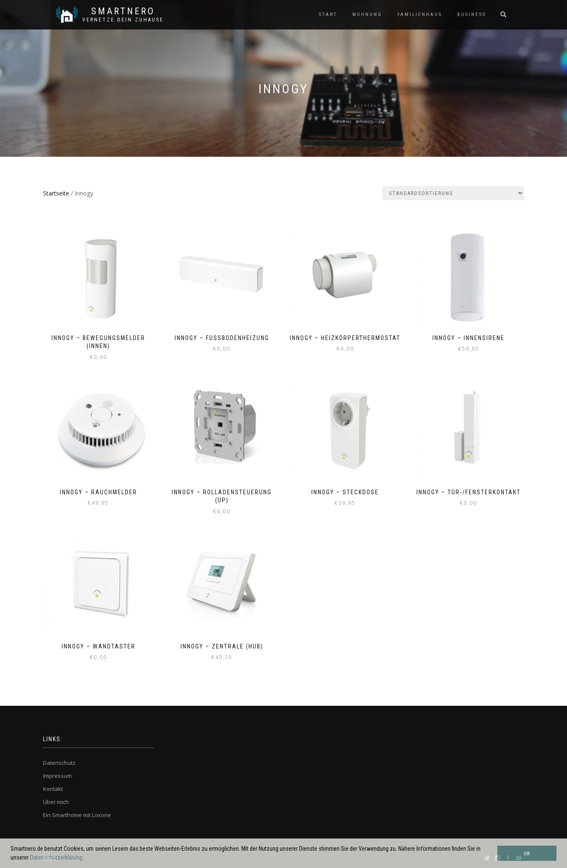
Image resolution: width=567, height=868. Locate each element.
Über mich (56, 802)
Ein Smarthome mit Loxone (77, 815)
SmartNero (123, 11)
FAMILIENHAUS (419, 14)
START (328, 14)
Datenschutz (59, 762)
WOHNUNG (367, 14)
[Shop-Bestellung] (453, 193)
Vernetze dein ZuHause (123, 20)
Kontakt (53, 789)
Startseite (56, 193)
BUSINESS (471, 14)
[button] (86, 858)
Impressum (57, 776)
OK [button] (527, 853)
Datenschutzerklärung (56, 857)
